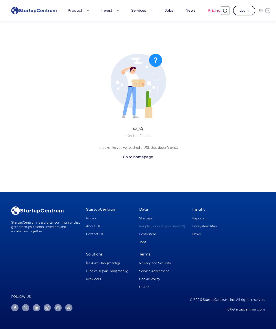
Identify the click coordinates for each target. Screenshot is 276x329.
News (190, 10)
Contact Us (94, 234)
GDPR (144, 287)
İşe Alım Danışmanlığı (103, 263)
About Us (93, 226)
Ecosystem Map (204, 226)
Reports (198, 218)
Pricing (214, 10)
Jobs (169, 10)
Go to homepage (138, 157)
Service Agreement (154, 271)
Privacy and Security (155, 263)
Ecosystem (147, 234)
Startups (145, 218)
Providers (93, 279)
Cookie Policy (149, 279)
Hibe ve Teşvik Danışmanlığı (107, 271)
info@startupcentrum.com (244, 309)
